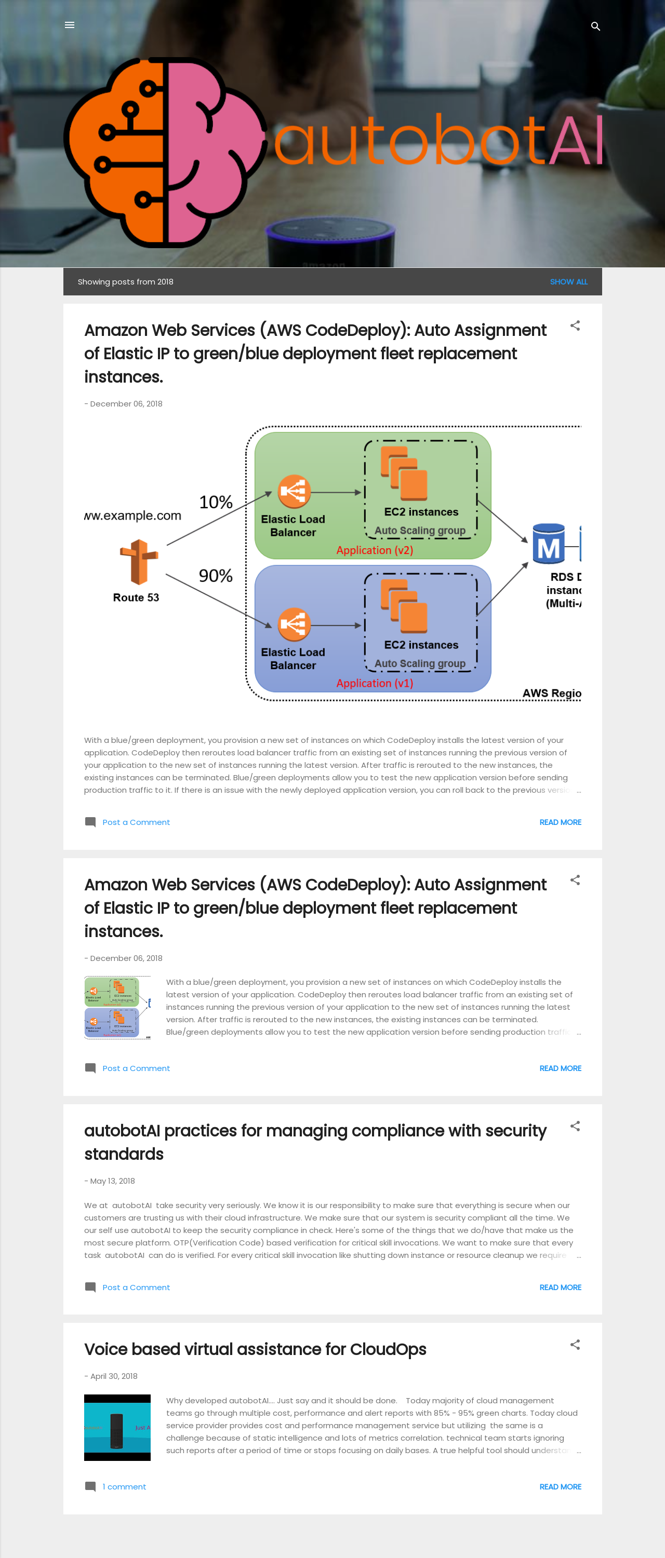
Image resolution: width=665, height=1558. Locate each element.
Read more (560, 822)
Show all (569, 281)
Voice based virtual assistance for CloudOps (255, 1350)
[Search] (596, 28)
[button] (575, 327)
